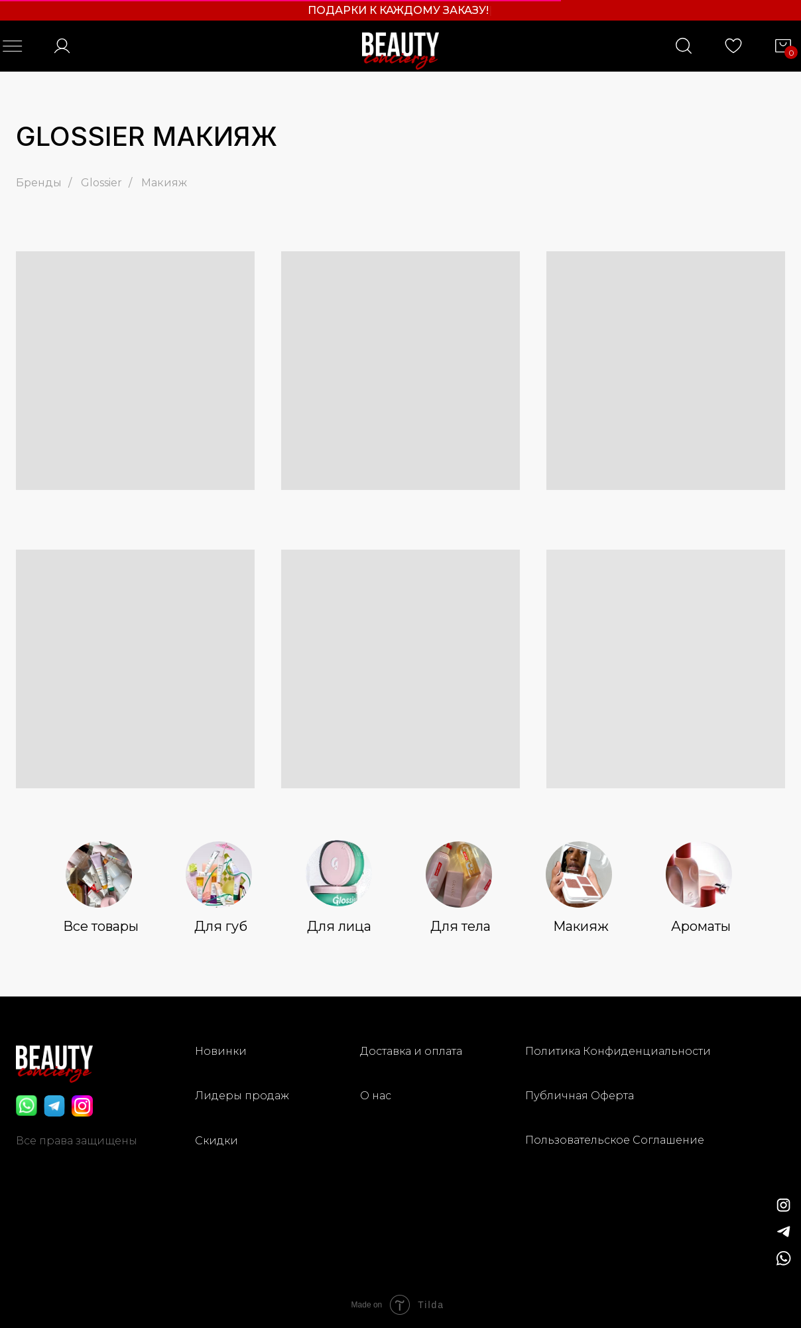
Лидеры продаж (242, 1095)
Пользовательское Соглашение (614, 1140)
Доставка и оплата (411, 1051)
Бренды (39, 182)
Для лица (339, 926)
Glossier (101, 182)
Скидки (216, 1140)
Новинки (221, 1051)
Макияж (164, 182)
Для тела (460, 926)
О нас (375, 1095)
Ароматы (701, 926)
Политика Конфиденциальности (618, 1051)
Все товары (101, 926)
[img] (783, 1232)
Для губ (220, 926)
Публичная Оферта (579, 1095)
